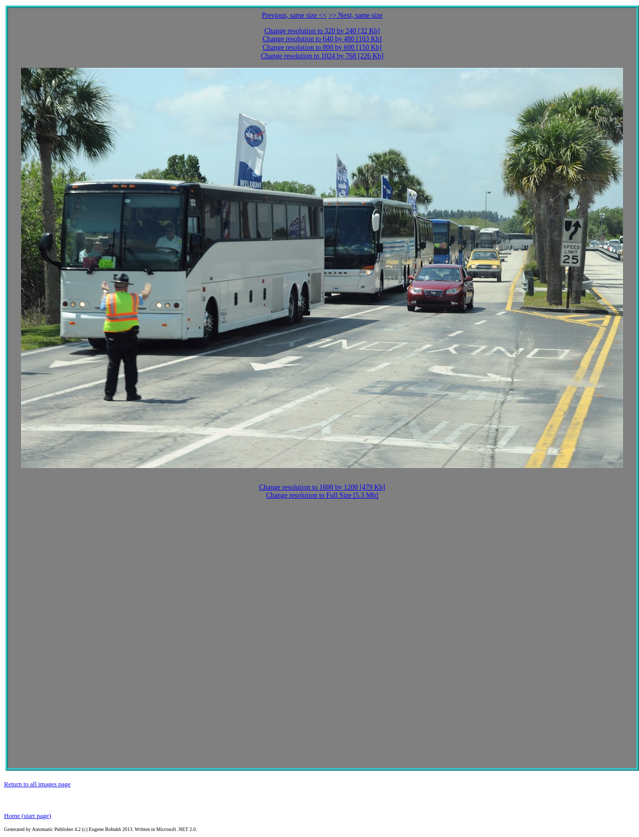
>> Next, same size (356, 15)
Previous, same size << (294, 15)
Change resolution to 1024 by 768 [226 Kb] (322, 56)
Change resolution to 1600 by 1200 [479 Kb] (322, 487)
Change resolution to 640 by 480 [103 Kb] (322, 39)
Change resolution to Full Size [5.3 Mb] (322, 495)
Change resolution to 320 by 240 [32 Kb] (322, 31)
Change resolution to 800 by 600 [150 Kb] (322, 47)
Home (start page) (27, 815)
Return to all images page (37, 784)
